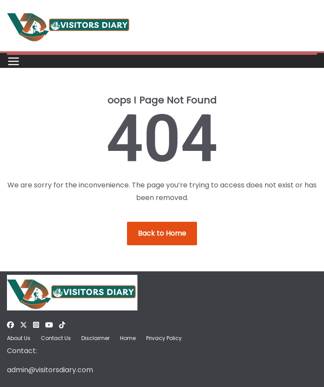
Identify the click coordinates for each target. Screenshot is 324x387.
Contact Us (56, 338)
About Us (18, 338)
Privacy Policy (164, 338)
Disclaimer (95, 338)
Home (128, 338)
